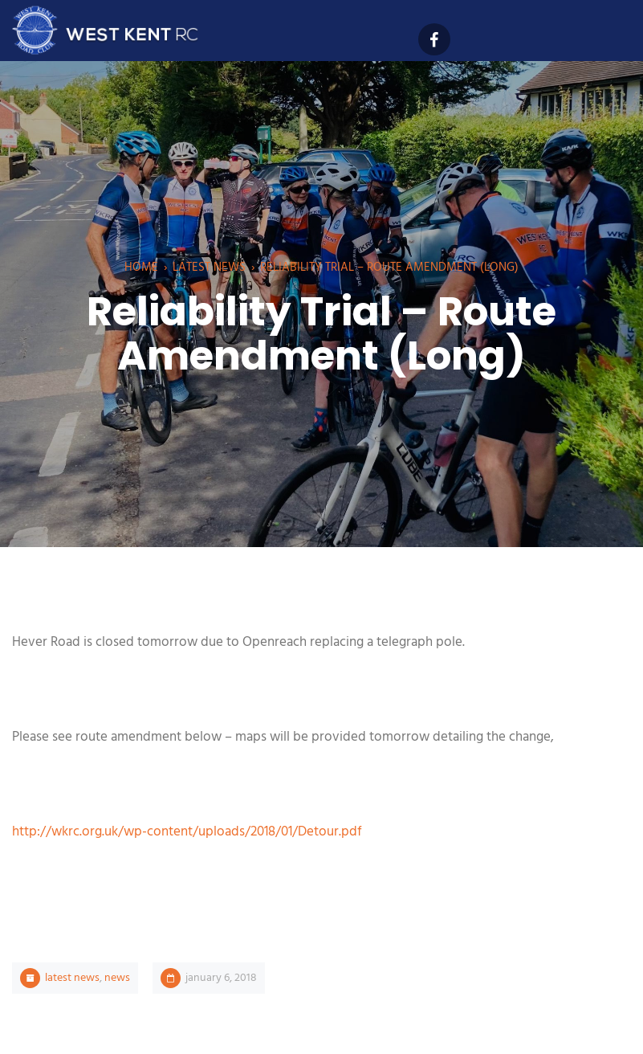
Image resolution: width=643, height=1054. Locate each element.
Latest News (209, 267)
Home (141, 267)
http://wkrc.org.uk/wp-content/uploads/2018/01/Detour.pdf (187, 832)
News (117, 978)
